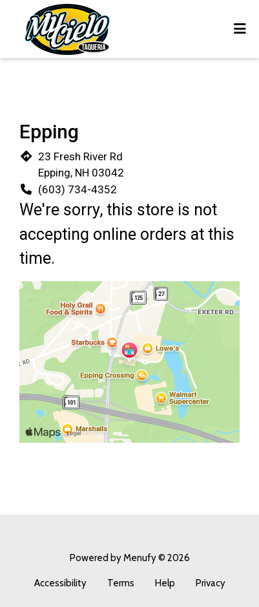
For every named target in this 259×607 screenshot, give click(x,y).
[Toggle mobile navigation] (240, 29)
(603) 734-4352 (77, 189)
